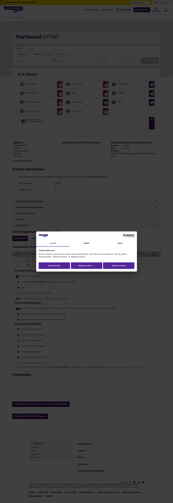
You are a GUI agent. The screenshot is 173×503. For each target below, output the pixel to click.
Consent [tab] (52, 243)
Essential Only (54, 266)
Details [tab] (86, 243)
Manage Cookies (87, 266)
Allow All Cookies (119, 266)
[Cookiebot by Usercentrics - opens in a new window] (124, 235)
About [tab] (120, 243)
